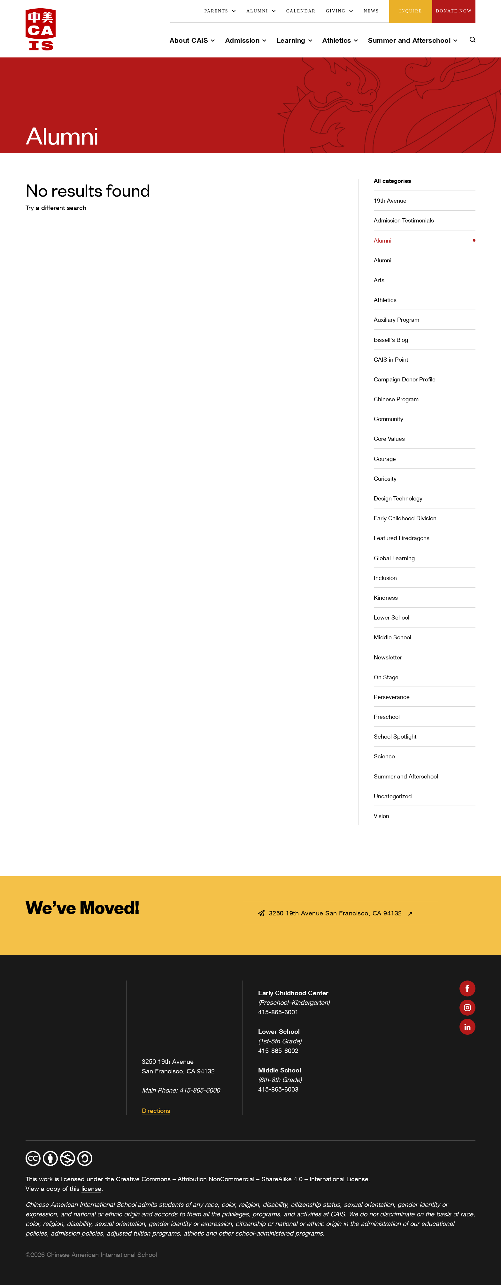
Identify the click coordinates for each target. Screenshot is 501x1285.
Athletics (336, 40)
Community (388, 419)
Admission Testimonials (404, 220)
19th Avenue (390, 200)
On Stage (386, 677)
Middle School (392, 637)
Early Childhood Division (405, 518)
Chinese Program (396, 399)
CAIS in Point (391, 359)
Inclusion (385, 578)
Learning (291, 40)
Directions (156, 1110)
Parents (216, 11)
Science (384, 756)
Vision (381, 816)
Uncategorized (393, 796)
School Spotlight (395, 736)
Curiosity (385, 478)
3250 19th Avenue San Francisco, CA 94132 (331, 913)
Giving (336, 11)
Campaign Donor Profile (404, 379)
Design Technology (398, 498)
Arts (379, 280)
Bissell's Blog (391, 339)
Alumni (257, 11)
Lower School (391, 617)
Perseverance (392, 697)
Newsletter (388, 657)
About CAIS (189, 40)
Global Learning (394, 558)
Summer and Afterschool (409, 40)
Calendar (301, 11)
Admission (242, 40)
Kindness (386, 597)
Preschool (387, 716)
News (371, 11)
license (91, 1188)
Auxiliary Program (396, 319)
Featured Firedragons (401, 538)
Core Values (389, 438)
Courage (385, 459)
